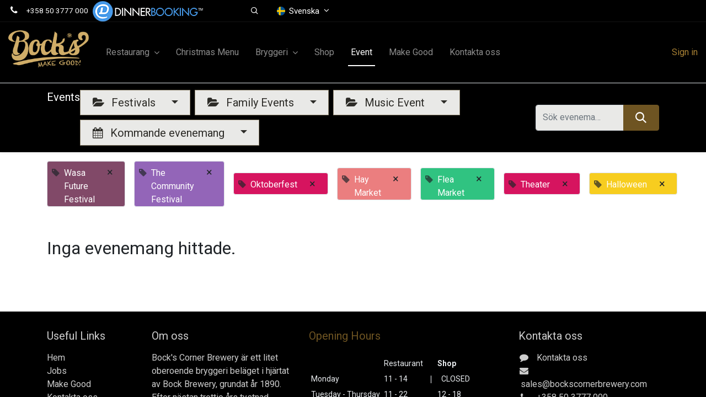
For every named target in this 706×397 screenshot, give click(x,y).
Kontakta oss (562, 357)
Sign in (685, 52)
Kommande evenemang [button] (160, 133)
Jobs (57, 371)
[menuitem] (207, 52)
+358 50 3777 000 (57, 10)
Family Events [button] (252, 102)
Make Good (69, 384)
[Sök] (641, 117)
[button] (255, 11)
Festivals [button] (125, 102)
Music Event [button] (386, 102)
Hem (56, 357)
